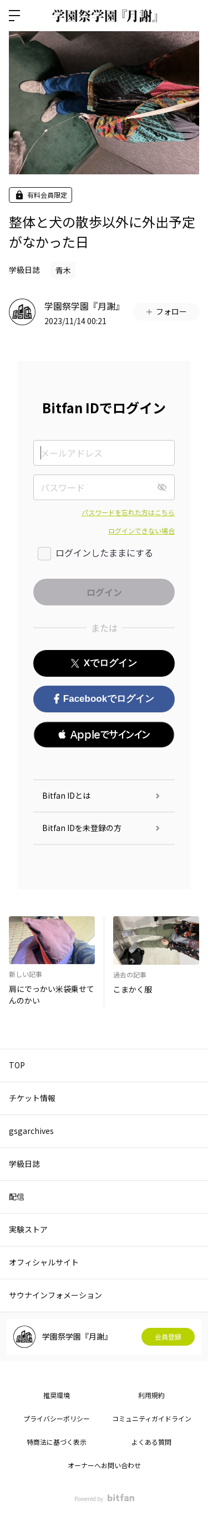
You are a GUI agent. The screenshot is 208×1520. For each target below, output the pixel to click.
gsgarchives (31, 1130)
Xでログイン (104, 663)
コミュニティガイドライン (151, 1418)
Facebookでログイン (104, 698)
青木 (63, 270)
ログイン (190, 16)
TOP (17, 1065)
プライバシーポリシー (56, 1418)
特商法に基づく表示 (57, 1441)
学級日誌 (24, 269)
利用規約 (151, 1395)
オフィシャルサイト (44, 1262)
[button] (104, 734)
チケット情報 (32, 1097)
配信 (16, 1196)
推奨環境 (56, 1395)
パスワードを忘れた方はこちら (128, 512)
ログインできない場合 (141, 530)
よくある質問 (151, 1441)
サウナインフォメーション (55, 1295)
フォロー (166, 311)
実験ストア (28, 1229)
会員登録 (168, 1336)
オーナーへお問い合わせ (104, 1465)
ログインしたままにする (104, 552)
